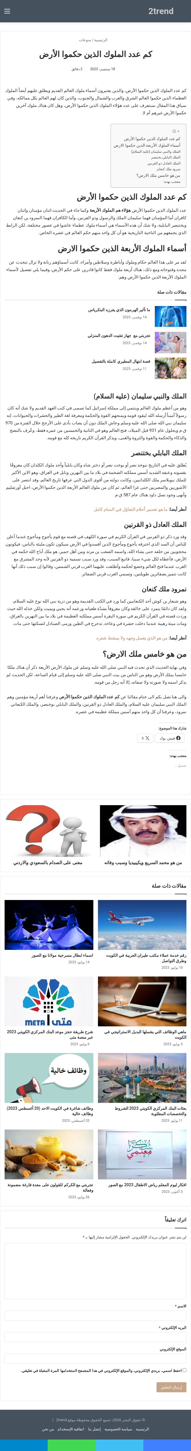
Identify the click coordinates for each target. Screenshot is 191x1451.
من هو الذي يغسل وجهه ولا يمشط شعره (131, 638)
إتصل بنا (94, 1429)
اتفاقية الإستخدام (71, 1429)
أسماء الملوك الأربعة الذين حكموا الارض (147, 145)
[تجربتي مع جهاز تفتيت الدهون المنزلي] (170, 342)
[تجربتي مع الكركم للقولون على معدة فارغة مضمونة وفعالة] (49, 1154)
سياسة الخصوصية (118, 1429)
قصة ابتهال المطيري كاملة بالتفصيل (121, 361)
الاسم (180, 1306)
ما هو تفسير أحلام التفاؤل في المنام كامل (130, 509)
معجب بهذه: (171, 182)
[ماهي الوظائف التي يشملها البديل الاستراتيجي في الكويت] (142, 1001)
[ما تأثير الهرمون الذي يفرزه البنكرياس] (170, 317)
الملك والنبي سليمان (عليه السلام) (155, 152)
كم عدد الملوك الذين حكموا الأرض (152, 138)
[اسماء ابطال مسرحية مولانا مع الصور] (49, 925)
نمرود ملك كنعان (168, 169)
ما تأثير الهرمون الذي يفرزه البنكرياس (119, 309)
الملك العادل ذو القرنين (163, 163)
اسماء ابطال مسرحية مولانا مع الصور (62, 955)
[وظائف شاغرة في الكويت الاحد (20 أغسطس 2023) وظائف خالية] (49, 1078)
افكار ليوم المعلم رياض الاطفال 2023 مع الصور (147, 1185)
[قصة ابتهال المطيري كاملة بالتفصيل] (170, 368)
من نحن (48, 1429)
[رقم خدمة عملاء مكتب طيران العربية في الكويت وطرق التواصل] (142, 925)
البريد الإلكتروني (172, 1327)
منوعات (85, 40)
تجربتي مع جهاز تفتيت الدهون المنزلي (119, 335)
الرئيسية (103, 40)
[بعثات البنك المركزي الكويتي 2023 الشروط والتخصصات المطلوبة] (142, 1078)
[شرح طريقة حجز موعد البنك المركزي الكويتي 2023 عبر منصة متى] (49, 1001)
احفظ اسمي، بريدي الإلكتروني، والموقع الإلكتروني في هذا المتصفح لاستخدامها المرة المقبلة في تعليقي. (101, 1370)
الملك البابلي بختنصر (165, 157)
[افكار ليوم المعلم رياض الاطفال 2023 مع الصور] (142, 1154)
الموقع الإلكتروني (173, 1349)
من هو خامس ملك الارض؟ (158, 175)
